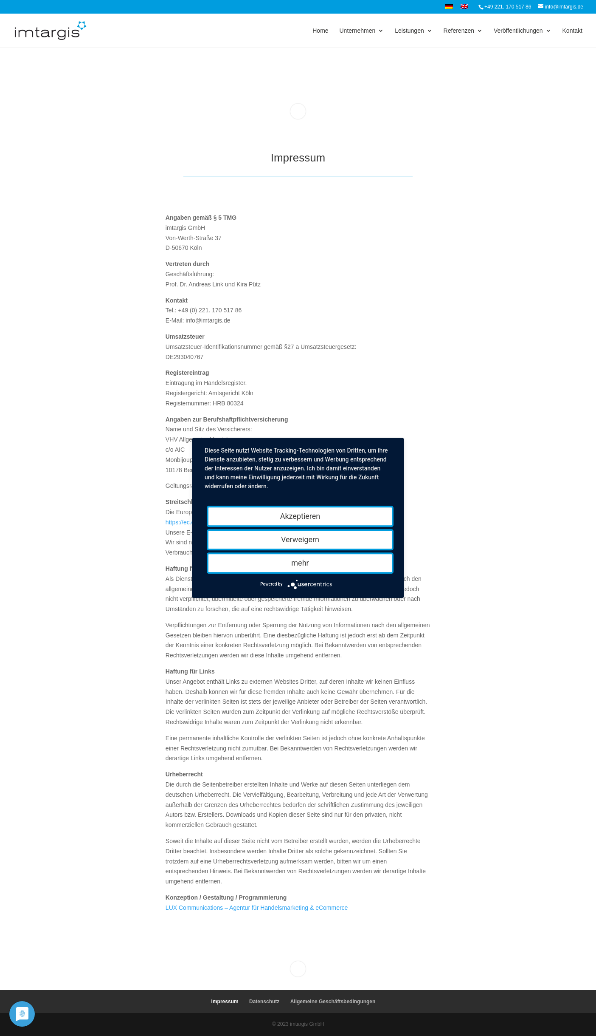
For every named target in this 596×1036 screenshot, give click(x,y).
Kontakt (572, 31)
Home (320, 31)
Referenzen (459, 31)
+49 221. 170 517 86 (507, 7)
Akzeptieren (300, 516)
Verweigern (300, 539)
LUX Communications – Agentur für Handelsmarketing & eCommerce (257, 907)
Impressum (225, 1002)
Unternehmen (357, 31)
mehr (300, 562)
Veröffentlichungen (518, 31)
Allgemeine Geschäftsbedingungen (333, 1002)
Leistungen (409, 31)
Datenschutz (264, 1002)
